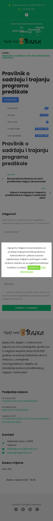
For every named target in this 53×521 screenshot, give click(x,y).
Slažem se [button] (34, 267)
